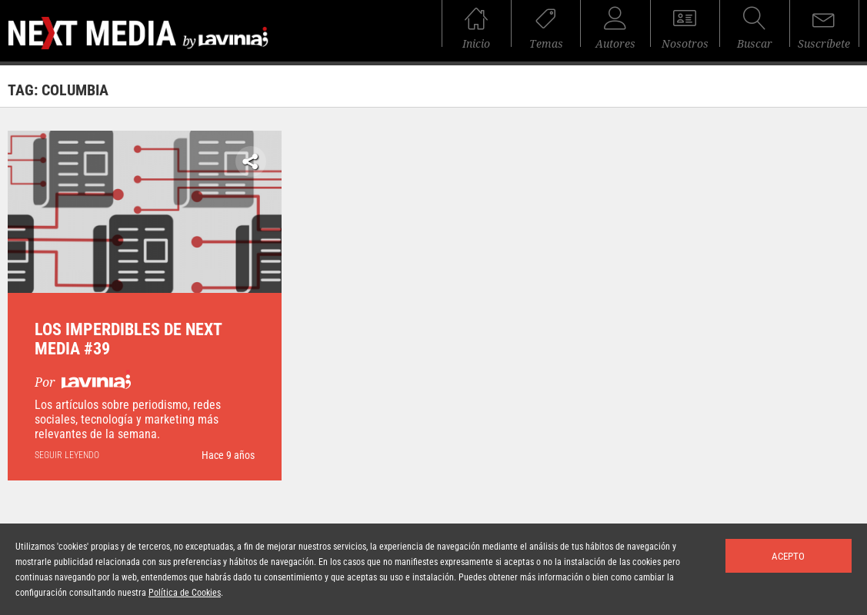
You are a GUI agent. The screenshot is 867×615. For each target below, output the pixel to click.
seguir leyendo (67, 455)
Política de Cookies (184, 592)
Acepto (788, 556)
